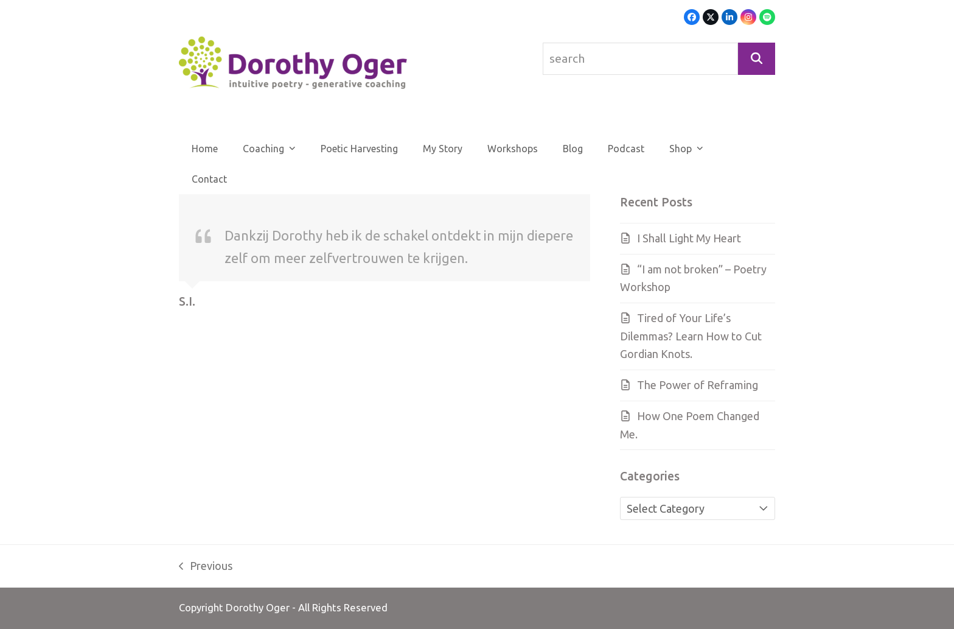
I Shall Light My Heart (689, 238)
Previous (205, 567)
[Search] (756, 59)
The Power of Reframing (697, 385)
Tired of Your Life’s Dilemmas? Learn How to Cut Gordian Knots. (691, 336)
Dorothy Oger (258, 607)
